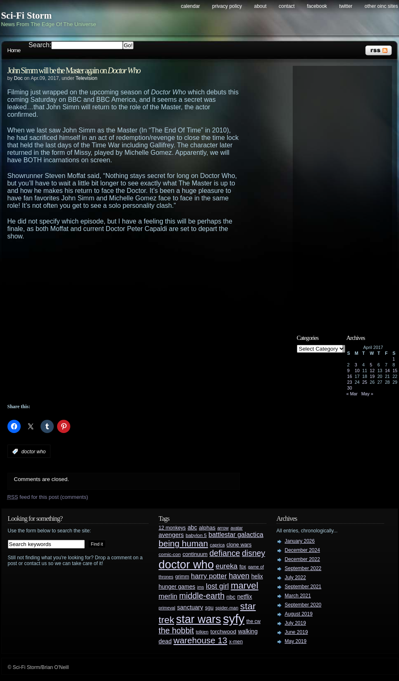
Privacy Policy (227, 6)
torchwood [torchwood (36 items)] (223, 631)
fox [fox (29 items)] (242, 567)
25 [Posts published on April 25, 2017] (364, 382)
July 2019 (295, 623)
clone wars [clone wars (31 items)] (239, 545)
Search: (40, 44)
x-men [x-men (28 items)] (236, 642)
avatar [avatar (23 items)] (236, 527)
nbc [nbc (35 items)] (231, 597)
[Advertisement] (78, 321)
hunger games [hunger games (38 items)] (177, 586)
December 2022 (302, 559)
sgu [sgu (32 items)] (209, 607)
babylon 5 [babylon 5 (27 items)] (196, 535)
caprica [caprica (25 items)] (217, 544)
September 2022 (303, 568)
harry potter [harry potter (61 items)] (209, 576)
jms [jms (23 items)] (200, 587)
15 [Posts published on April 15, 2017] (394, 370)
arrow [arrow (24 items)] (223, 527)
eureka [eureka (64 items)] (227, 566)
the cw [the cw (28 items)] (253, 621)
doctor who (34, 452)
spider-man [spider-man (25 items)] (227, 607)
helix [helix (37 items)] (257, 576)
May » (367, 393)
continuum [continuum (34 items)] (195, 554)
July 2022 (295, 577)
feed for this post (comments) (47, 497)
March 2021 (298, 596)
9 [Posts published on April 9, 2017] (348, 370)
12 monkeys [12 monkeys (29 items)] (172, 528)
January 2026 (300, 541)
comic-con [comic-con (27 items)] (170, 554)
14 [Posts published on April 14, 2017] (387, 370)
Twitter (345, 6)
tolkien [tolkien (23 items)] (202, 631)
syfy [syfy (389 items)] (233, 619)
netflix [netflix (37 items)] (244, 597)
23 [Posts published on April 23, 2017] (349, 382)
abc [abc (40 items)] (192, 527)
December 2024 (302, 550)
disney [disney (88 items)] (253, 553)
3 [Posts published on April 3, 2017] (356, 364)
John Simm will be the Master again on (73, 70)
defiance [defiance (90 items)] (224, 553)
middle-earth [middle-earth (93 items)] (202, 595)
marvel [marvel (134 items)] (244, 585)
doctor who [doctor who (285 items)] (186, 564)
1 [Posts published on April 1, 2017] (393, 358)
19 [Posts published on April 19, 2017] (372, 376)
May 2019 (296, 641)
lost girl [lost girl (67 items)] (217, 586)
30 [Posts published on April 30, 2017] (349, 387)
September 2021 (303, 587)
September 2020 (303, 605)
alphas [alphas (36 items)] (207, 528)
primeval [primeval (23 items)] (167, 607)
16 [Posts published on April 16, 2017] (349, 376)
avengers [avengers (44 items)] (171, 535)
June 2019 (296, 632)
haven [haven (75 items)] (239, 575)
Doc (18, 78)
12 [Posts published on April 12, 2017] (372, 370)
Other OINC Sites (381, 6)
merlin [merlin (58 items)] (168, 596)
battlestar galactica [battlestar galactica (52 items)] (235, 534)
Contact (287, 6)
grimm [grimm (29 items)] (182, 577)
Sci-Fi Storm (26, 15)
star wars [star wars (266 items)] (198, 619)
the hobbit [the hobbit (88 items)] (176, 630)
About (260, 6)
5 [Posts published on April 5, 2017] (371, 364)
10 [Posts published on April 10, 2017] (357, 370)
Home (14, 50)
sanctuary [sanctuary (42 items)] (190, 607)
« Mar (352, 393)
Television (87, 78)
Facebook (317, 6)
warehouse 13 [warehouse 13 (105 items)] (200, 640)
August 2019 (299, 614)
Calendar (190, 6)
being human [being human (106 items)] (183, 543)
